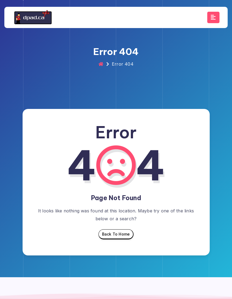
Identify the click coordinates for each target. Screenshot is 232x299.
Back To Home (116, 235)
